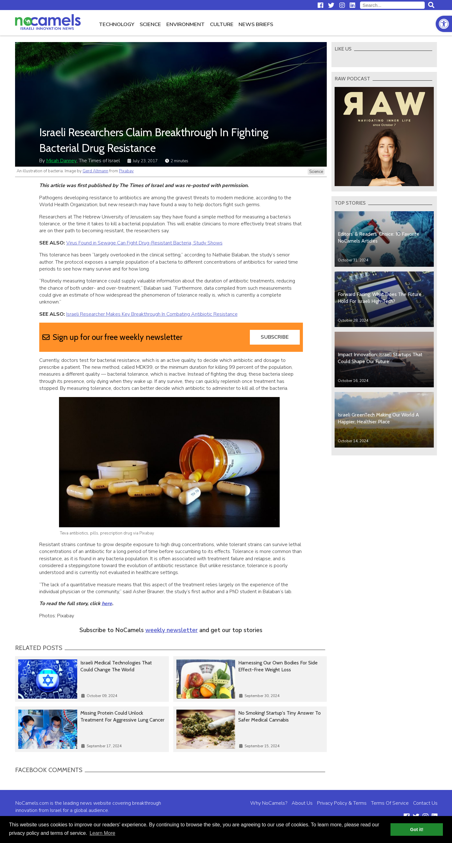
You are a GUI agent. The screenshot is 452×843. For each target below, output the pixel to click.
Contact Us (425, 803)
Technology (116, 24)
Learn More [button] (102, 833)
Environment (185, 24)
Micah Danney (61, 160)
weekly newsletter (171, 630)
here (107, 603)
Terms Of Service (390, 803)
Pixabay (126, 171)
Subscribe (275, 337)
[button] (444, 24)
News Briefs (256, 24)
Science (150, 24)
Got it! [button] (416, 829)
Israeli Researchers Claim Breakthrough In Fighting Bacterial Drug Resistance (153, 140)
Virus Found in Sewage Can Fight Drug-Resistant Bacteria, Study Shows (144, 242)
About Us (302, 803)
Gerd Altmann (95, 171)
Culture (222, 24)
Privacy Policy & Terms (342, 803)
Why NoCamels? (268, 803)
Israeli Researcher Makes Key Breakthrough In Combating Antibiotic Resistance (152, 314)
